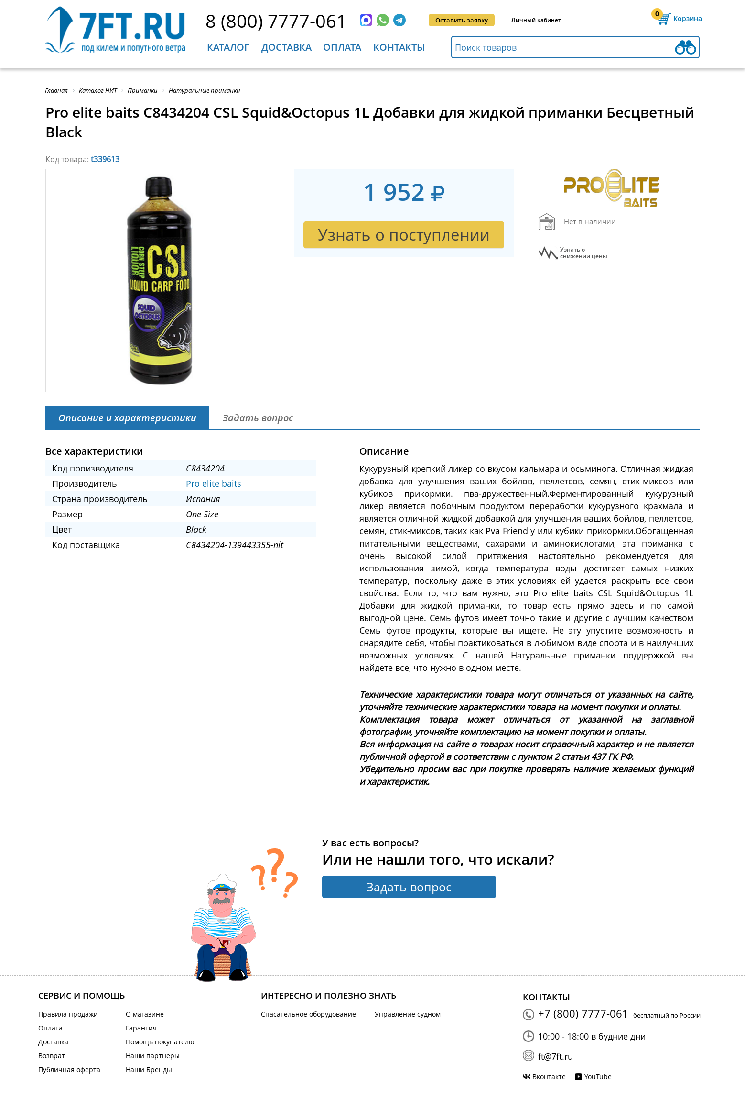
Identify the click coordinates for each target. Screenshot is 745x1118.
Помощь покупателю (160, 1041)
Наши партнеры (153, 1055)
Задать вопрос (409, 886)
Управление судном (408, 1014)
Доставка (286, 47)
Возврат (51, 1055)
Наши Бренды (149, 1069)
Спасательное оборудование (308, 1014)
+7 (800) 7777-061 (583, 1013)
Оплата (342, 47)
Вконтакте (549, 1076)
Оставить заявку (461, 20)
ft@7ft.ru (555, 1056)
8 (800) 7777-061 (276, 20)
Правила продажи (68, 1014)
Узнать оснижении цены (583, 253)
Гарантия (141, 1027)
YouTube (598, 1076)
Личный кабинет (536, 20)
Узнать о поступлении (404, 234)
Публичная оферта (69, 1069)
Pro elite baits (213, 483)
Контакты (399, 47)
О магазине (145, 1014)
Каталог (228, 47)
